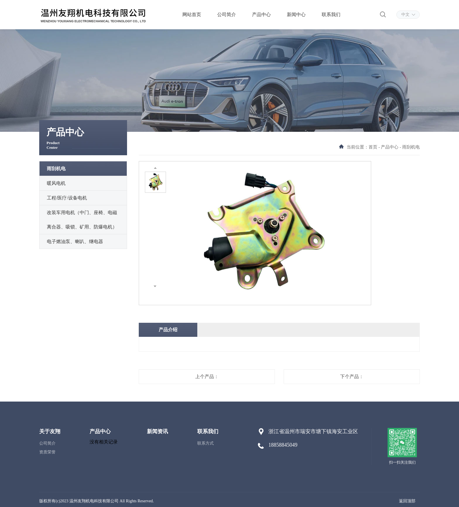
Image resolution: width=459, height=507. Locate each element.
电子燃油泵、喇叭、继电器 (75, 241)
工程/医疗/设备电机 (67, 197)
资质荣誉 (47, 452)
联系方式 (205, 443)
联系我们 (331, 14)
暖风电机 (56, 183)
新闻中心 (296, 14)
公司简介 (226, 14)
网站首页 (191, 14)
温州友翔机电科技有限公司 (94, 501)
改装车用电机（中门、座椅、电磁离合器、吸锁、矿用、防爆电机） (82, 219)
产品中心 (261, 14)
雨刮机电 (56, 168)
